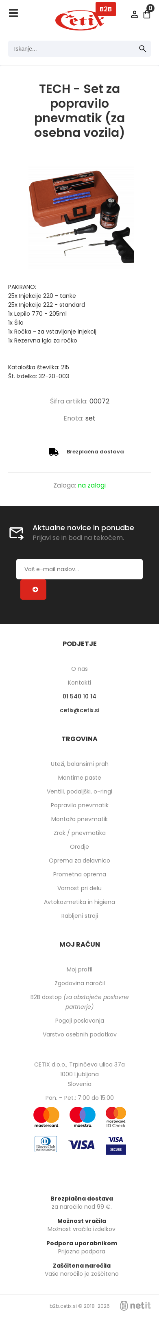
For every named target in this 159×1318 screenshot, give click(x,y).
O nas (79, 669)
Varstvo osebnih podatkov (80, 1034)
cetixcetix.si (79, 710)
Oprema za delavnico (79, 860)
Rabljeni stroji (79, 916)
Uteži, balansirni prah (80, 764)
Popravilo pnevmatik (80, 805)
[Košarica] (147, 14)
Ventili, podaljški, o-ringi (79, 791)
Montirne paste (79, 778)
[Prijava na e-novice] (33, 589)
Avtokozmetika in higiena (79, 902)
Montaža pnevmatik (79, 819)
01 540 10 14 (79, 696)
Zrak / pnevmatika (80, 833)
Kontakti (79, 683)
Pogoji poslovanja (79, 1021)
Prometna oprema (79, 874)
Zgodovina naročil (79, 983)
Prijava (134, 14)
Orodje (79, 847)
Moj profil (79, 969)
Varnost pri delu (79, 888)
